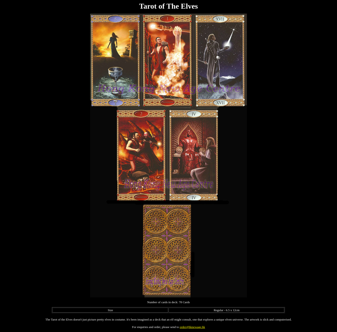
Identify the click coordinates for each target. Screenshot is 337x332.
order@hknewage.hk (192, 327)
